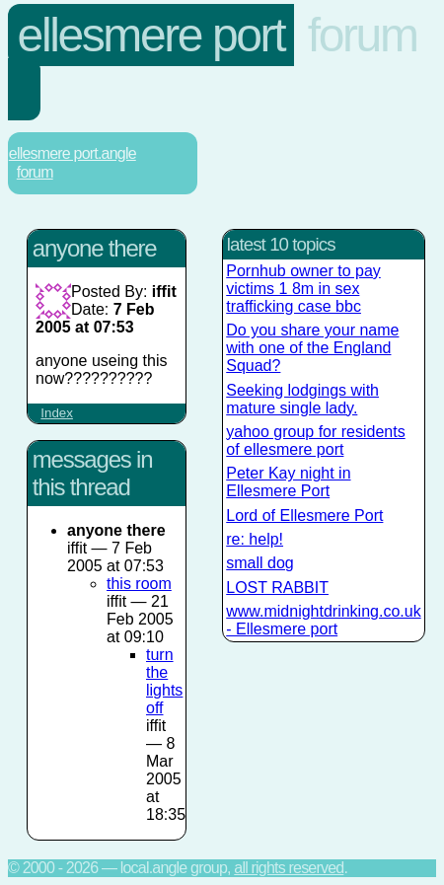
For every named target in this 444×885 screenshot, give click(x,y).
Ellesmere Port (151, 35)
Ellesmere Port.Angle (72, 153)
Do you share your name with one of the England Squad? (312, 348)
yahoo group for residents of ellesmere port (315, 440)
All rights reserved (288, 867)
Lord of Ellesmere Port (304, 515)
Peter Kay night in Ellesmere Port (288, 482)
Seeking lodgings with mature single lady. (302, 399)
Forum (362, 35)
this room (139, 583)
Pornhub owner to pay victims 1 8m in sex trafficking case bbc (303, 288)
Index (56, 413)
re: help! (254, 539)
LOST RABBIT (277, 587)
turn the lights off (164, 681)
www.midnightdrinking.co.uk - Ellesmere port (323, 620)
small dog (259, 562)
